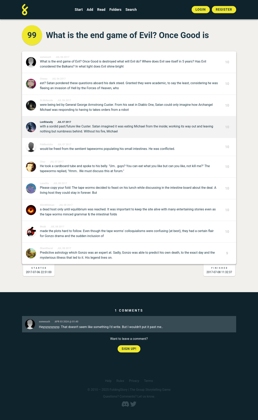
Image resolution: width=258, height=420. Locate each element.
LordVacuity (46, 122)
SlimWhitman (47, 205)
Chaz (42, 161)
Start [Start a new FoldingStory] (79, 9)
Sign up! (129, 349)
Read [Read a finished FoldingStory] (101, 9)
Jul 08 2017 (60, 183)
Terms (148, 381)
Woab (43, 226)
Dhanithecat (46, 248)
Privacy (134, 381)
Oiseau (43, 78)
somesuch (45, 57)
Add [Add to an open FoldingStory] (90, 9)
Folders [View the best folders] (115, 9)
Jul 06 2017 (62, 57)
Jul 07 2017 (64, 122)
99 (32, 35)
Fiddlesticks (46, 144)
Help (108, 381)
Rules (120, 381)
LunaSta (44, 183)
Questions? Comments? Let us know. (129, 396)
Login (201, 9)
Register (224, 9)
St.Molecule (46, 100)
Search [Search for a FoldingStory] (131, 9)
